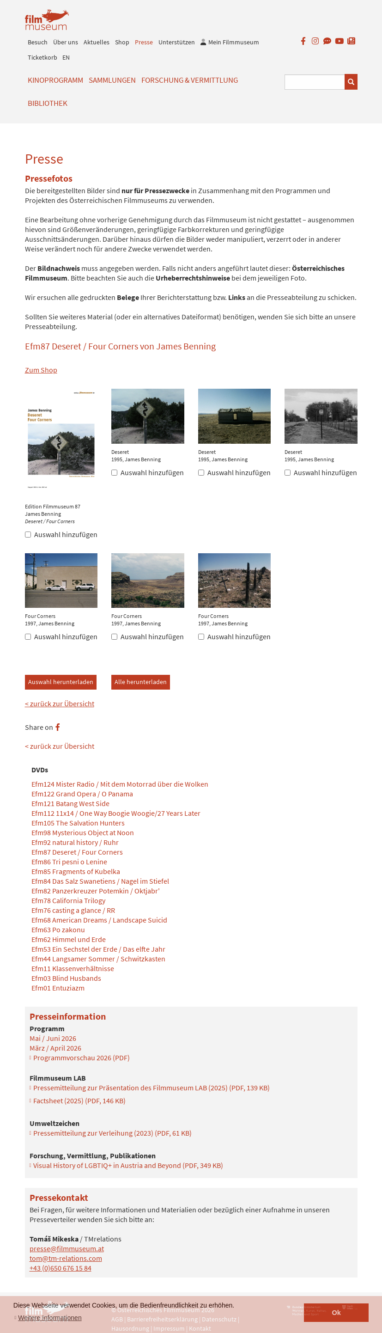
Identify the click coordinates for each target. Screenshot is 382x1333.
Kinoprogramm (55, 80)
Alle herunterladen (141, 682)
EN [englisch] (66, 57)
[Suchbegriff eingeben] (315, 82)
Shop (122, 42)
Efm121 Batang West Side (70, 803)
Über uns (65, 42)
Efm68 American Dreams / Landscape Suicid (99, 919)
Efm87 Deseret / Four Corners (77, 851)
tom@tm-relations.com (66, 1258)
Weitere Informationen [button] (49, 1317)
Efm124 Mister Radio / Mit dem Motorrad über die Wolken (119, 784)
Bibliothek (47, 103)
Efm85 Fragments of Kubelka (75, 871)
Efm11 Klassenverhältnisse (72, 968)
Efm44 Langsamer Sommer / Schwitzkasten (98, 958)
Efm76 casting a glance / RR (73, 910)
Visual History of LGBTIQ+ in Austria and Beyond (128, 1165)
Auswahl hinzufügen (61, 534)
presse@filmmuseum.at (67, 1248)
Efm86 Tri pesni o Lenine (69, 861)
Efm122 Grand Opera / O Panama (82, 793)
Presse (144, 42)
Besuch (38, 42)
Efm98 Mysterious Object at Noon (82, 832)
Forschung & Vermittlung (189, 80)
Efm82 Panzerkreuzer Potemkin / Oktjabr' (95, 890)
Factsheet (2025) (79, 1100)
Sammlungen (112, 80)
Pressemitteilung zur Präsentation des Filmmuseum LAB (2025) (151, 1087)
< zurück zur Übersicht (59, 703)
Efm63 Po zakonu (58, 929)
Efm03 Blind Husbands (66, 978)
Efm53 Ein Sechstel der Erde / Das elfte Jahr (98, 949)
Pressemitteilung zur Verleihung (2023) (112, 1132)
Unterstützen (176, 42)
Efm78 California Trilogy (68, 900)
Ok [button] (336, 1312)
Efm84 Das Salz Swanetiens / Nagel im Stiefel (100, 881)
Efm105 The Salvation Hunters (78, 822)
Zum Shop (41, 369)
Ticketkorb (42, 57)
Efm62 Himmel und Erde (68, 939)
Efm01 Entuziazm (58, 987)
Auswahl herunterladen (60, 682)
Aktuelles (96, 42)
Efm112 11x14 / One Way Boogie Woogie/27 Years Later (115, 813)
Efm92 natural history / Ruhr (75, 842)
